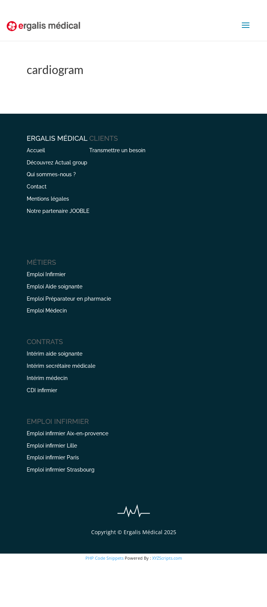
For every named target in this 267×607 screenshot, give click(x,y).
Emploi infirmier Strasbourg (61, 470)
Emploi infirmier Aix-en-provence (67, 433)
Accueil (36, 150)
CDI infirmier (42, 390)
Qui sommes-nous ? (51, 174)
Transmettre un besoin (117, 150)
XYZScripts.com (167, 558)
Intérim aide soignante (54, 354)
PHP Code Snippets (104, 558)
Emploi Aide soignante (54, 286)
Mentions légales (48, 199)
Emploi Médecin (47, 311)
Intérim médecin (47, 378)
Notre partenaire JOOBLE (58, 211)
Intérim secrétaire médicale (61, 366)
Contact (37, 187)
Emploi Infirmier (46, 274)
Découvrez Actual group (57, 162)
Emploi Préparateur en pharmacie (69, 299)
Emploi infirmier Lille (52, 446)
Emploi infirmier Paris (53, 457)
